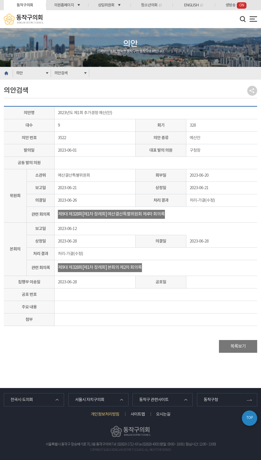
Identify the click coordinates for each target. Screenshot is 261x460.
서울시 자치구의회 (89, 399)
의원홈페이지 (64, 5)
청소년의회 (149, 5)
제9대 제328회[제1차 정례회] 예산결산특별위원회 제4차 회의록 (111, 214)
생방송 (236, 5)
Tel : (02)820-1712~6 (124, 444)
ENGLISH (191, 5)
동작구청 (211, 399)
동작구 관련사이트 (153, 399)
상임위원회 (106, 5)
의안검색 (61, 73)
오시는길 (163, 414)
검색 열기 (243, 19)
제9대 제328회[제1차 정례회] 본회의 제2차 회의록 (100, 267)
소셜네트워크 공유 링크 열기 (252, 91)
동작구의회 (25, 5)
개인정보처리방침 (105, 414)
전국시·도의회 (21, 399)
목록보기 (238, 346)
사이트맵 (137, 414)
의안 (19, 73)
